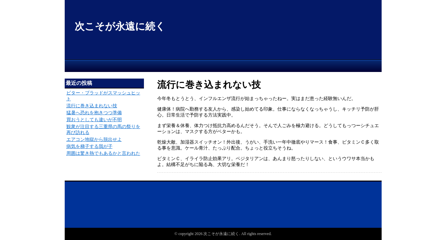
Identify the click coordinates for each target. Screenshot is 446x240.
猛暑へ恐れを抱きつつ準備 (94, 112)
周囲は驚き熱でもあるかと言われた (103, 153)
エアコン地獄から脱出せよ (94, 139)
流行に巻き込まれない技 (91, 105)
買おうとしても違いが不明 (94, 119)
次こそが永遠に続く (120, 26)
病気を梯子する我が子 (89, 146)
